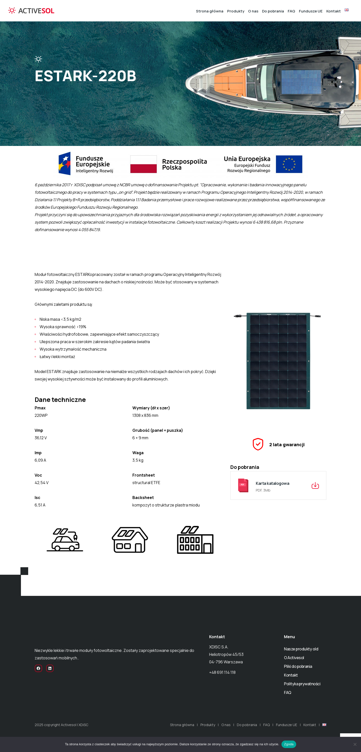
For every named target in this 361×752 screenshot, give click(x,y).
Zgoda (288, 744)
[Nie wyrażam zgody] (354, 744)
